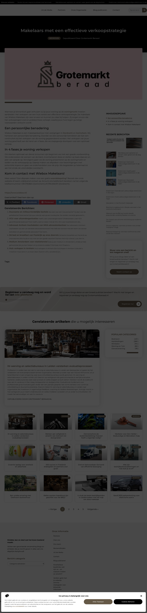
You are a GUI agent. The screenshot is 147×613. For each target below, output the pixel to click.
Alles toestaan (98, 602)
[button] (141, 596)
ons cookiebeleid (18, 606)
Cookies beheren (128, 602)
